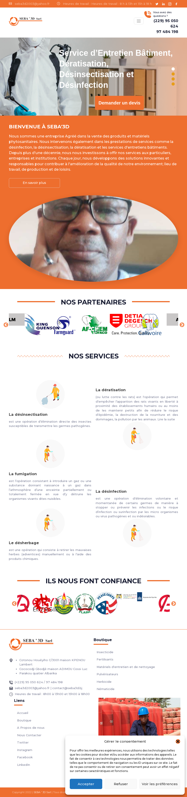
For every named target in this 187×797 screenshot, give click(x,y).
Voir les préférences (160, 784)
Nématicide (106, 689)
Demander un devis (119, 102)
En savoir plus (34, 183)
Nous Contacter (29, 735)
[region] (93, 77)
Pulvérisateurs (107, 674)
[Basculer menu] (138, 21)
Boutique (24, 720)
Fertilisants (105, 659)
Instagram (24, 750)
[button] (178, 741)
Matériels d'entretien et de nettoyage (126, 667)
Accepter (86, 784)
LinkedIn (23, 765)
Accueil (22, 713)
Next (181, 324)
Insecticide (105, 652)
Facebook (25, 757)
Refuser (121, 784)
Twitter (23, 742)
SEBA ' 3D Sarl (42, 792)
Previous (5, 324)
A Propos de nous (31, 727)
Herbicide (104, 681)
